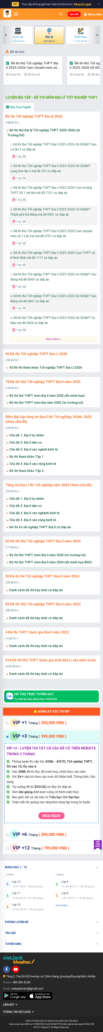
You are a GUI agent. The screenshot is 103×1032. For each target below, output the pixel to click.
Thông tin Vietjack (18, 1011)
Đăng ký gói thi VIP (51, 711)
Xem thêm (62, 905)
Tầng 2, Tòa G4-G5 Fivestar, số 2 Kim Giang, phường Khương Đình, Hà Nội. (51, 976)
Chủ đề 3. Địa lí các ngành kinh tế (33, 449)
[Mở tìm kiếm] (60, 14)
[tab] (51, 723)
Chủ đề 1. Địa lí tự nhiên (26, 435)
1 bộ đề (19, 156)
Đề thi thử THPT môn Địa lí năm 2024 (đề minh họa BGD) (50, 562)
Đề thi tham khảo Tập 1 (26, 457)
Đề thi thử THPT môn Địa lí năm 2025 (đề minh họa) (47, 396)
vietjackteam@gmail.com (27, 988)
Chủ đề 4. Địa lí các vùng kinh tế (32, 464)
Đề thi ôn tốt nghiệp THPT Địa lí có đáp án (40, 527)
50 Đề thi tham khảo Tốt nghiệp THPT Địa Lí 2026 (45, 367)
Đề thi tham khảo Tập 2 (26, 471)
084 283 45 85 (21, 982)
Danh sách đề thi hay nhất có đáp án (36, 590)
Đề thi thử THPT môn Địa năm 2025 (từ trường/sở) (46, 403)
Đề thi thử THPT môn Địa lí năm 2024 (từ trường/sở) (47, 555)
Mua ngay (51, 816)
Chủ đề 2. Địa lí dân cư (25, 442)
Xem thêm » (53, 339)
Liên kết (10, 1004)
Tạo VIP (74, 14)
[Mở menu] (16, 14)
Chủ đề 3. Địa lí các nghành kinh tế (34, 513)
